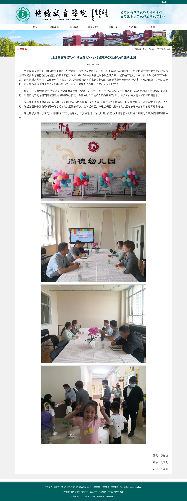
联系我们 (120, 492)
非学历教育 (93, 27)
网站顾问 (76, 492)
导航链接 (102, 492)
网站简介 (67, 492)
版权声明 (93, 492)
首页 (35, 27)
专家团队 (133, 27)
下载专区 (152, 27)
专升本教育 (161, 49)
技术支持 (111, 492)
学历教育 (74, 27)
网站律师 (84, 492)
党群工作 (113, 27)
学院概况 (54, 27)
